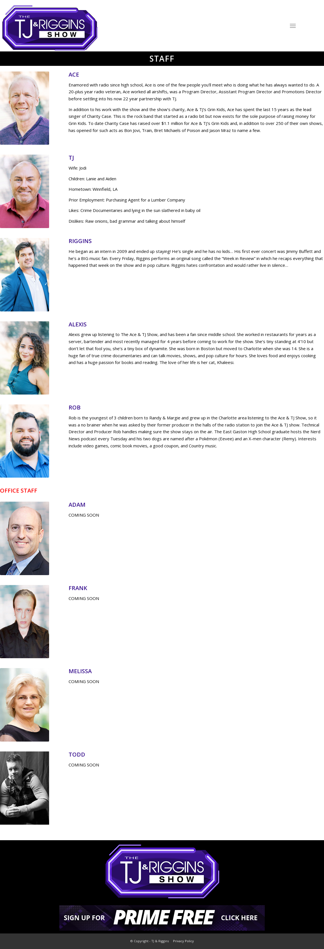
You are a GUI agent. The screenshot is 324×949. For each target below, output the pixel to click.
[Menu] (293, 25)
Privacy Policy (183, 941)
